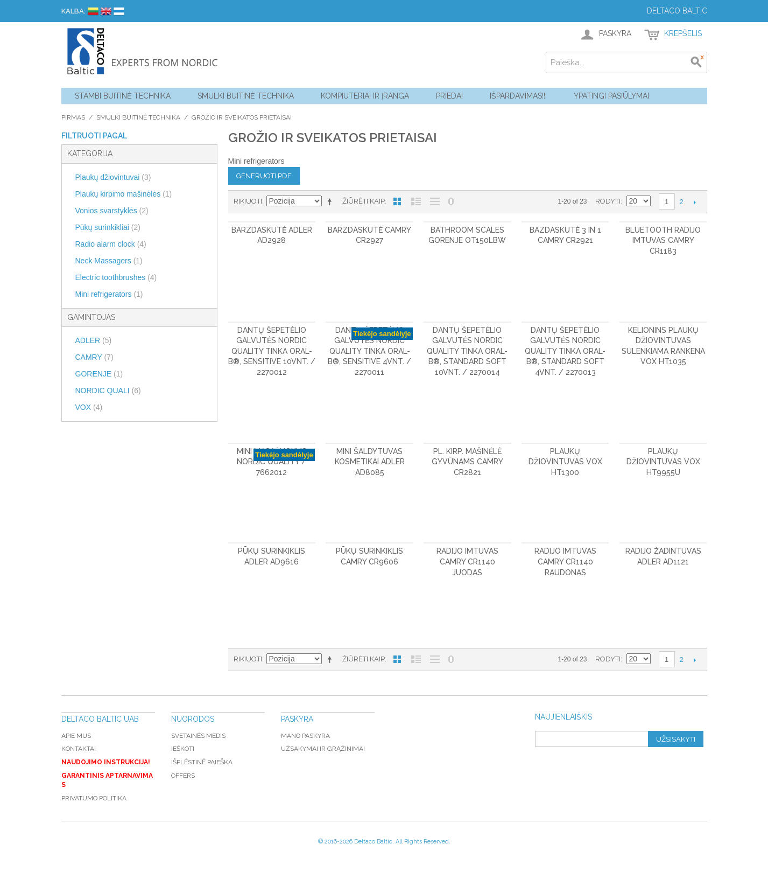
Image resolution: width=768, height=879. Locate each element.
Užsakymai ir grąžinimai (323, 748)
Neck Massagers (109, 260)
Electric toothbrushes (116, 277)
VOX (89, 407)
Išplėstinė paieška (201, 762)
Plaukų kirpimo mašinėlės (123, 194)
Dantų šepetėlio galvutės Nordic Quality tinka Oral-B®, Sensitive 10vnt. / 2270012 (271, 351)
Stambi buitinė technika (123, 96)
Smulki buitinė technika (246, 96)
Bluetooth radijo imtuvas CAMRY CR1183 (663, 240)
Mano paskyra (305, 736)
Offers (183, 775)
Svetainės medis (198, 736)
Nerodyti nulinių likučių (451, 201)
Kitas (695, 202)
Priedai (449, 96)
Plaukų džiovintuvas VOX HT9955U (663, 462)
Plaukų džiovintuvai (113, 177)
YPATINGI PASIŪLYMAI (611, 96)
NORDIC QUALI (108, 390)
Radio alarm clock (110, 244)
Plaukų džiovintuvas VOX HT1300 (565, 462)
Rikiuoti (248, 201)
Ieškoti (182, 748)
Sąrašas (416, 201)
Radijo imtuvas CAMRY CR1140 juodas (467, 561)
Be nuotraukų (435, 201)
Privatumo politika (93, 798)
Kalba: (73, 11)
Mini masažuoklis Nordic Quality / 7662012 (272, 462)
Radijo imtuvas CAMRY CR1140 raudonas (565, 561)
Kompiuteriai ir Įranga (365, 96)
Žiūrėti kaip (363, 201)
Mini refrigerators (109, 294)
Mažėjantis (331, 201)
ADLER (93, 340)
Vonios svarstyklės (112, 210)
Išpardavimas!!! (518, 96)
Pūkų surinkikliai (107, 227)
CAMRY (94, 357)
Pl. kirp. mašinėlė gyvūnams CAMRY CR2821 (467, 462)
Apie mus (76, 736)
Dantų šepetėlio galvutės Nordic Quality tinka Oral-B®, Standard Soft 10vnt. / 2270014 (467, 351)
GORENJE (99, 373)
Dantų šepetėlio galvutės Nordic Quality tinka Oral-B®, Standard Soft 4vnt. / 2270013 (565, 351)
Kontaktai (78, 748)
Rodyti (608, 201)
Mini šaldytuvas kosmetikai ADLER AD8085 (370, 462)
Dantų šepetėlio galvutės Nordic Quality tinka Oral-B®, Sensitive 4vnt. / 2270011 (369, 351)
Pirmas (73, 117)
